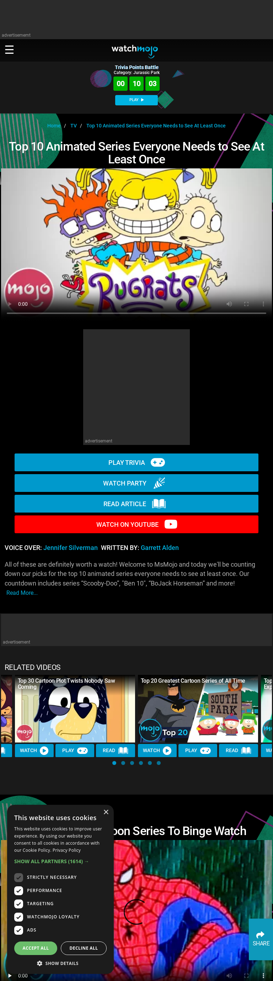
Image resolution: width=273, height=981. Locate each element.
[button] (114, 763)
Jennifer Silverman (70, 547)
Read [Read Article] (116, 750)
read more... (22, 592)
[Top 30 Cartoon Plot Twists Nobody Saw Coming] (75, 709)
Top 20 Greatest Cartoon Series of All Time (193, 680)
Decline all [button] (84, 948)
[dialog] (60, 889)
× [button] (105, 812)
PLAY (136, 100)
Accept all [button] (36, 948)
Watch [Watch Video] (34, 750)
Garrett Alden (160, 547)
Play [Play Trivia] (75, 750)
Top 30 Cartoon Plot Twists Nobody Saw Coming (66, 683)
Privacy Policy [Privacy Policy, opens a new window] (67, 850)
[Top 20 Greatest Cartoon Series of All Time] (198, 709)
